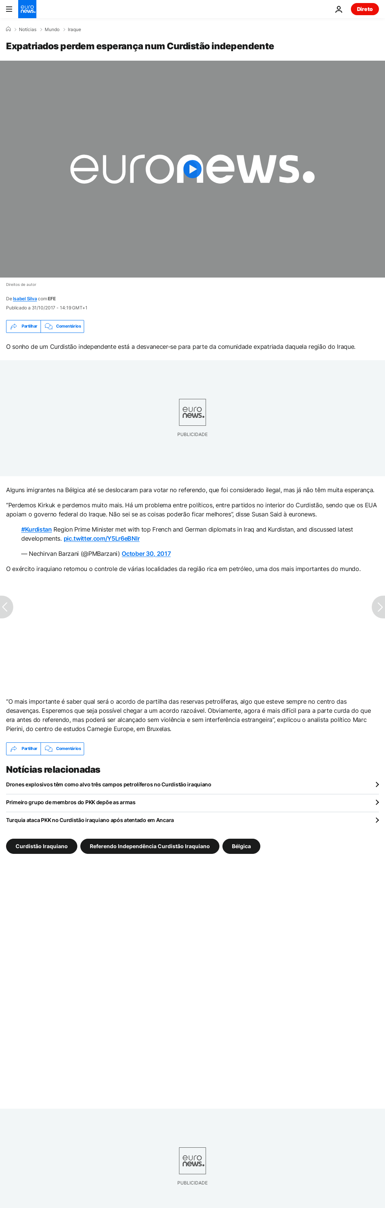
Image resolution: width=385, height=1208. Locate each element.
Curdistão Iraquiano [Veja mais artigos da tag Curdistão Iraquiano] (42, 845)
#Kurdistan (36, 529)
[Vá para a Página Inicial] (27, 9)
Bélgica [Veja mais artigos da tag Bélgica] (241, 845)
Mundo (52, 29)
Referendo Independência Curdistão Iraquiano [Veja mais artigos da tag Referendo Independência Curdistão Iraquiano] (150, 845)
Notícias (27, 29)
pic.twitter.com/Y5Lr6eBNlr (102, 538)
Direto (365, 9)
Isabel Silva (25, 298)
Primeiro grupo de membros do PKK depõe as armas (71, 802)
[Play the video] (192, 169)
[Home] (8, 29)
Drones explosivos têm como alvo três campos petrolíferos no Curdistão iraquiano (108, 784)
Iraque (74, 29)
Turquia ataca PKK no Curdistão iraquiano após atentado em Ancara (90, 820)
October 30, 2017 (146, 553)
